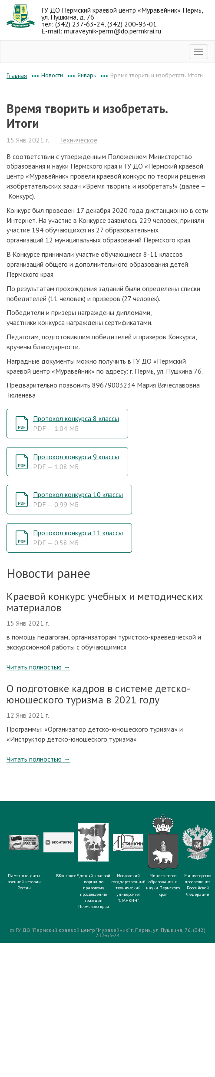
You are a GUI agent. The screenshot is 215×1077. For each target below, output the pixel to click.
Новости (52, 75)
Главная (17, 76)
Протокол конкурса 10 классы (78, 499)
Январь (86, 75)
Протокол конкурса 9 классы (76, 461)
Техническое (78, 140)
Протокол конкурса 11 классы (78, 537)
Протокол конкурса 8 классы (76, 423)
